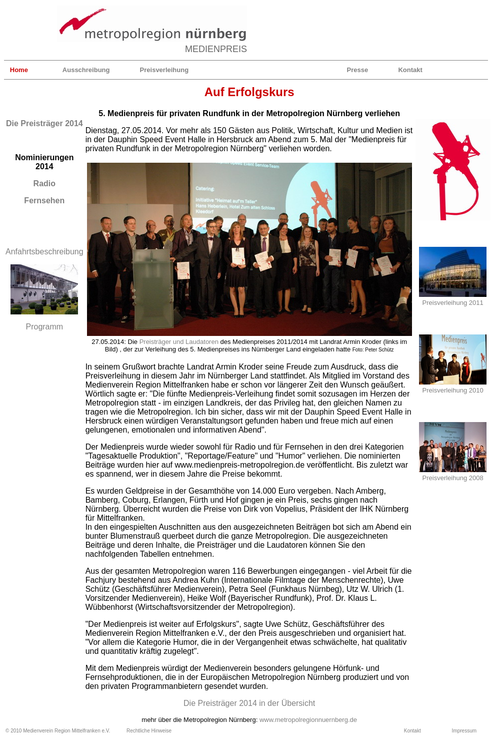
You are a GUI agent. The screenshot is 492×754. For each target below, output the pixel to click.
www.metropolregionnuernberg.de (308, 719)
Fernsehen (44, 200)
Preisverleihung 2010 (453, 390)
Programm (44, 326)
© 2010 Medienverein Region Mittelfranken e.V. (58, 730)
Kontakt (410, 70)
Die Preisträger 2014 (44, 123)
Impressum (464, 730)
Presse (357, 70)
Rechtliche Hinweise (149, 730)
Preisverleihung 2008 (453, 478)
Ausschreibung (86, 70)
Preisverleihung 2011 (453, 302)
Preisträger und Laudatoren (179, 341)
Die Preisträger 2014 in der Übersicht (249, 703)
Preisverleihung (164, 70)
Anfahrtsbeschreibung (45, 251)
